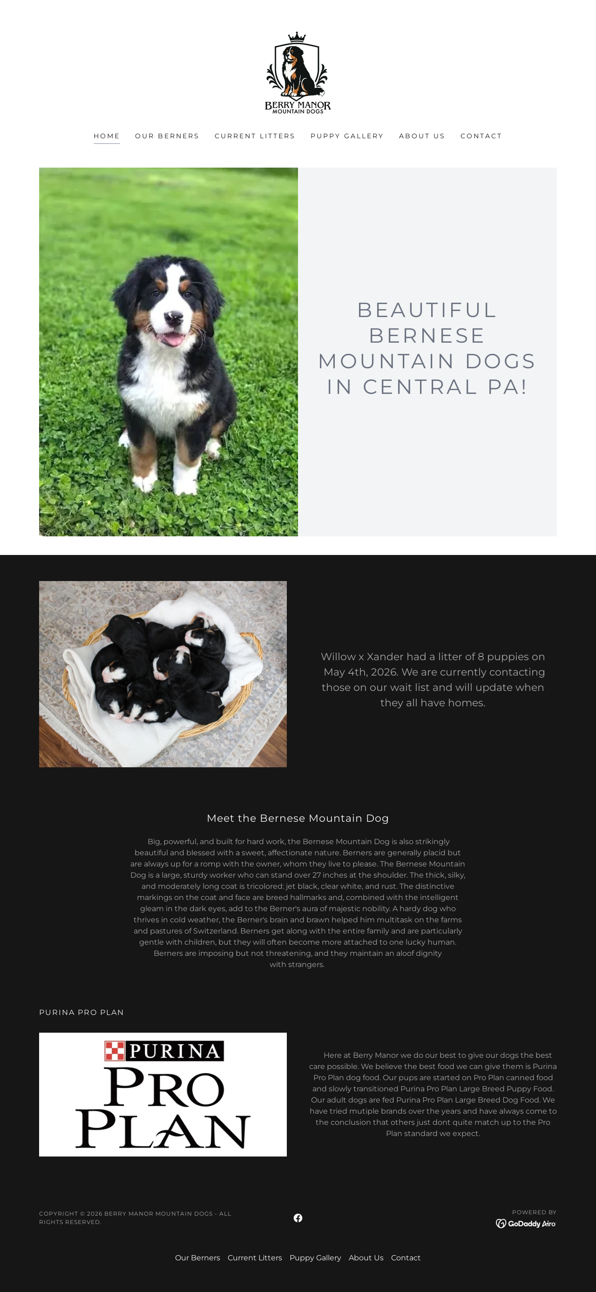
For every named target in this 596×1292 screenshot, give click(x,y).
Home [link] (107, 136)
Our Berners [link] (167, 136)
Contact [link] (481, 136)
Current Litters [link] (255, 136)
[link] (298, 72)
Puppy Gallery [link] (347, 136)
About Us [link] (422, 136)
